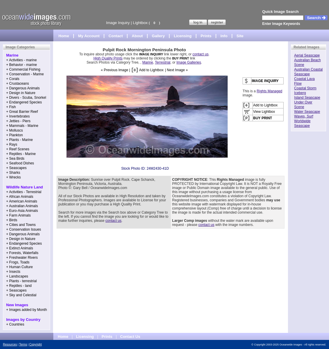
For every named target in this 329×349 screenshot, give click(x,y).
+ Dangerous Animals (23, 88)
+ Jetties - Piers (18, 121)
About (137, 36)
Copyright (35, 344)
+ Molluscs (14, 130)
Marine (147, 62)
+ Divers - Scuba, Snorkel (26, 98)
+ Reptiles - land (19, 286)
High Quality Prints (107, 58)
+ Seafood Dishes (20, 163)
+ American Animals (21, 201)
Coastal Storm (305, 88)
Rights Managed (269, 91)
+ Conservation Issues (23, 229)
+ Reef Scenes (17, 149)
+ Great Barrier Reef (22, 112)
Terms (23, 344)
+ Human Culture (19, 267)
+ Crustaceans (17, 83)
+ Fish (11, 107)
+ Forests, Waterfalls (22, 253)
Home (64, 36)
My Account (89, 36)
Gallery (158, 36)
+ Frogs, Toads (18, 262)
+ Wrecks (13, 177)
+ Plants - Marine (19, 140)
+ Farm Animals (18, 215)
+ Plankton (14, 135)
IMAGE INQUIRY (151, 54)
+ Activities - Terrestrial (23, 192)
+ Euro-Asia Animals (22, 211)
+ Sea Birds (15, 158)
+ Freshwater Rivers (22, 258)
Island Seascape (307, 98)
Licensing (183, 36)
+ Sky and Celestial (21, 295)
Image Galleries (188, 62)
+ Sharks (13, 173)
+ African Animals (19, 197)
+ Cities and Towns (21, 225)
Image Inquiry (118, 23)
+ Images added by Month (26, 310)
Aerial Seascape (307, 55)
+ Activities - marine (21, 60)
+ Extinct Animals (19, 248)
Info (224, 36)
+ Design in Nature (20, 93)
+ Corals (12, 79)
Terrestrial (163, 62)
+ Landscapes (17, 276)
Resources (10, 344)
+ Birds (11, 220)
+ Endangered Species (24, 102)
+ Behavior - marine (21, 65)
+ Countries (15, 324)
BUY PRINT (180, 58)
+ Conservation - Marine (25, 74)
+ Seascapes (16, 168)
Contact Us (130, 336)
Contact (116, 36)
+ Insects (13, 272)
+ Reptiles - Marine (21, 154)
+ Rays (11, 144)
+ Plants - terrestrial (21, 281)
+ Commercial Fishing (23, 69)
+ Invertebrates (18, 116)
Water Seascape (307, 112)
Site (239, 36)
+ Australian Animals (22, 206)
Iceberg (300, 93)
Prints (206, 36)
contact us (200, 54)
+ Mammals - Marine (22, 126)
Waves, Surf (303, 116)
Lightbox (140, 23)
